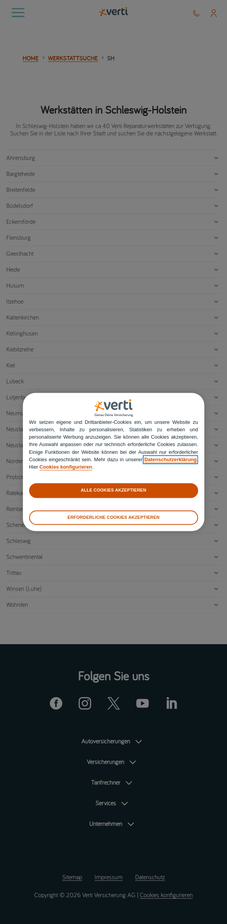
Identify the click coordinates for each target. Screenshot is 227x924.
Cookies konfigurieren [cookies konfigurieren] (65, 467)
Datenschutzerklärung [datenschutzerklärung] (170, 459)
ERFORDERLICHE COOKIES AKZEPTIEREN (113, 517)
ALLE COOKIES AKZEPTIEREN (113, 490)
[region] (113, 462)
